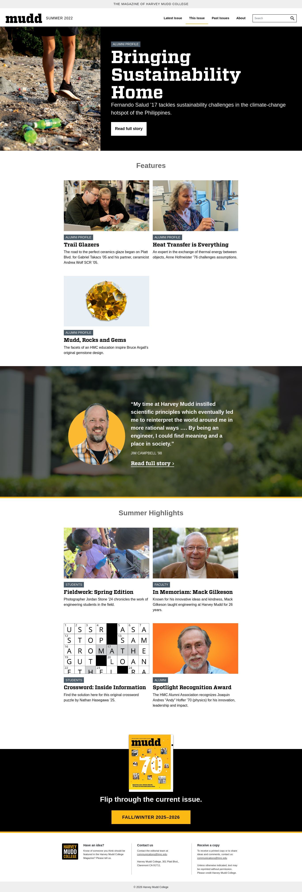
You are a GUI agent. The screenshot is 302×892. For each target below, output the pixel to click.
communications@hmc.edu (152, 854)
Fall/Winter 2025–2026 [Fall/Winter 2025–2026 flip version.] (151, 817)
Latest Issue (173, 18)
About (240, 18)
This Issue (197, 18)
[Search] (270, 18)
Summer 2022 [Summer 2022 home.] (59, 18)
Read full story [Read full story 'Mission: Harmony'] (151, 463)
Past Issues (220, 18)
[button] (129, 129)
